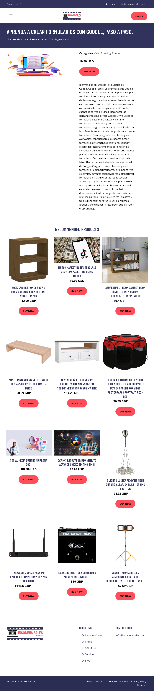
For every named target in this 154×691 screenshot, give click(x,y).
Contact (99, 681)
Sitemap (141, 685)
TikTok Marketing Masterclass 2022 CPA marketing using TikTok (77, 272)
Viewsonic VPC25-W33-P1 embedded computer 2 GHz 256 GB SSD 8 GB (28, 577)
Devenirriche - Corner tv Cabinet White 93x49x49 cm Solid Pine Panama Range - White (77, 384)
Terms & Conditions (117, 681)
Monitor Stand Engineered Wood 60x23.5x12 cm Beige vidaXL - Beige (29, 384)
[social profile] (20, 4)
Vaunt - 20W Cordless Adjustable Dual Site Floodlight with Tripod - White (125, 577)
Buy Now (89, 71)
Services (89, 654)
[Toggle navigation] (11, 16)
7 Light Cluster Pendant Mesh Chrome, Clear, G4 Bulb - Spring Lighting (125, 485)
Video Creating (102, 53)
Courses (116, 53)
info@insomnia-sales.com (132, 4)
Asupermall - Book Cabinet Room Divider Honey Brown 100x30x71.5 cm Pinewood (125, 292)
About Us (90, 648)
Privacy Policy (138, 681)
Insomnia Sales (93, 635)
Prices (139, 16)
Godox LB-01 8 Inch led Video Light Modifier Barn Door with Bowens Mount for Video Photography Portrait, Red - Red (125, 388)
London (112, 4)
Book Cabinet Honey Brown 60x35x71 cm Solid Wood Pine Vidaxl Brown (28, 292)
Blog (87, 660)
